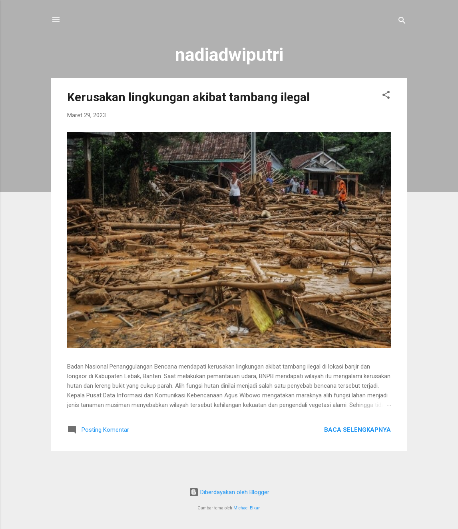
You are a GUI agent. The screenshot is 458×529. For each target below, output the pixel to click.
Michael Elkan (247, 508)
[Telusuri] (402, 22)
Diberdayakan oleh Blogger (229, 492)
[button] (386, 96)
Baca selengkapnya (357, 429)
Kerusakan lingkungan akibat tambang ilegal (188, 97)
